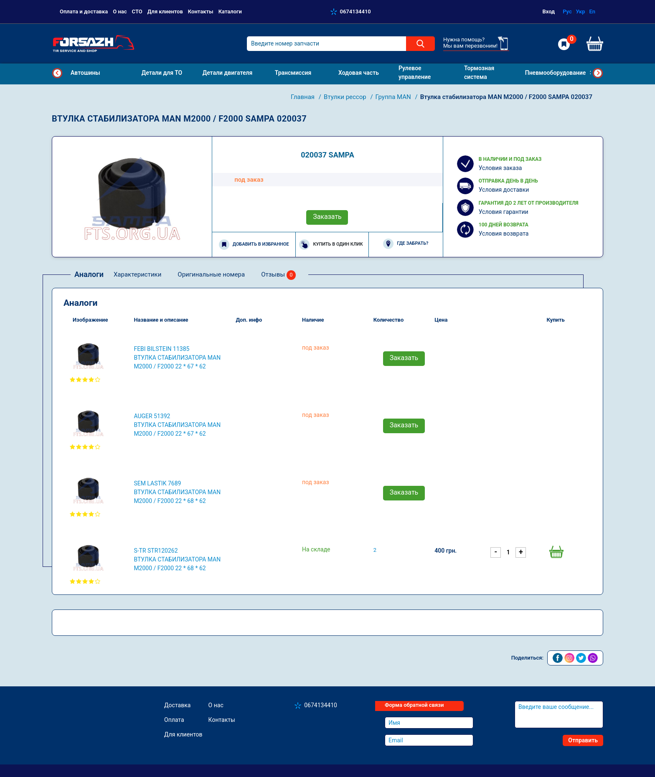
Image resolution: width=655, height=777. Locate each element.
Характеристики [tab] (137, 274)
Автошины (85, 72)
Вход (549, 11)
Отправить (583, 740)
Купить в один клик (331, 244)
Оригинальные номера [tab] (211, 274)
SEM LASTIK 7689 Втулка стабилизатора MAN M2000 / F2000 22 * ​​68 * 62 (177, 492)
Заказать (327, 217)
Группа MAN (394, 97)
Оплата (174, 719)
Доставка (177, 705)
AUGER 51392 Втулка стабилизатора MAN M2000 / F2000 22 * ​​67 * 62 (177, 425)
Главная (303, 97)
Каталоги (230, 11)
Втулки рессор (346, 97)
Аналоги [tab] (89, 274)
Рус (567, 11)
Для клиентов (165, 11)
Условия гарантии (503, 211)
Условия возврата (504, 233)
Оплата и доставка (84, 11)
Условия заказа (500, 168)
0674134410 (355, 11)
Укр (580, 11)
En (592, 11)
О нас (120, 11)
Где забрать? (405, 244)
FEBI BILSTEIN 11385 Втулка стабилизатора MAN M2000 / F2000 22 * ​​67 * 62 (177, 357)
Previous (57, 73)
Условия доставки (504, 189)
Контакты (200, 11)
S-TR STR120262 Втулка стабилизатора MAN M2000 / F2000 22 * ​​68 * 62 (177, 559)
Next (598, 73)
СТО (137, 11)
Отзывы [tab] (278, 275)
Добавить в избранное (254, 244)
